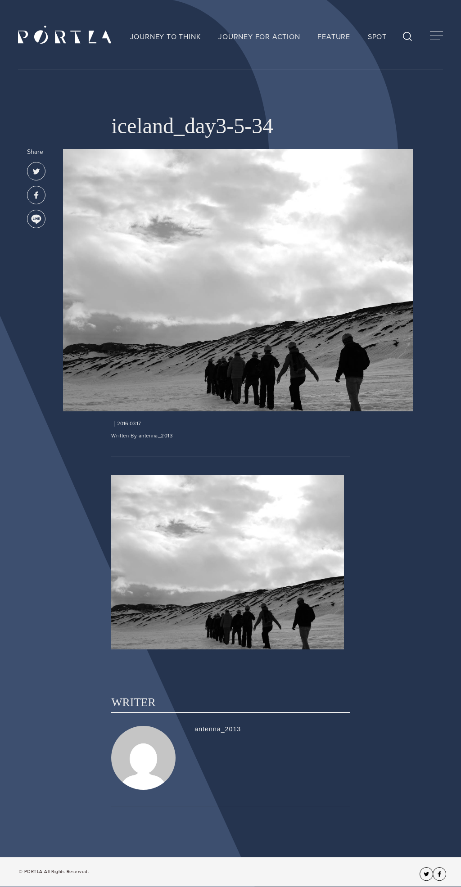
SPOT (377, 36)
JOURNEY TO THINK (165, 36)
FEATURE (333, 36)
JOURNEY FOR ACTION (259, 36)
